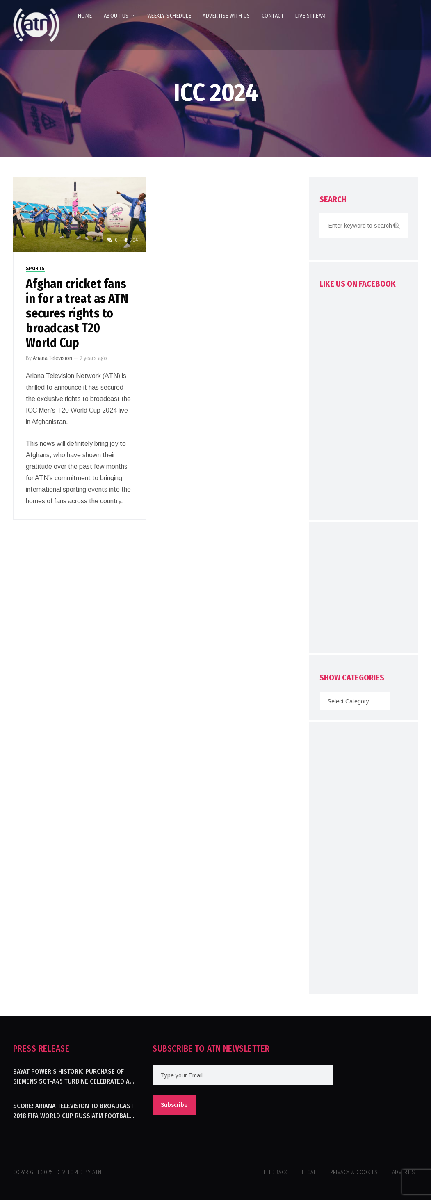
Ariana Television (52, 358)
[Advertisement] (375, 589)
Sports (35, 268)
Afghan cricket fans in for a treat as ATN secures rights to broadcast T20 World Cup (77, 313)
